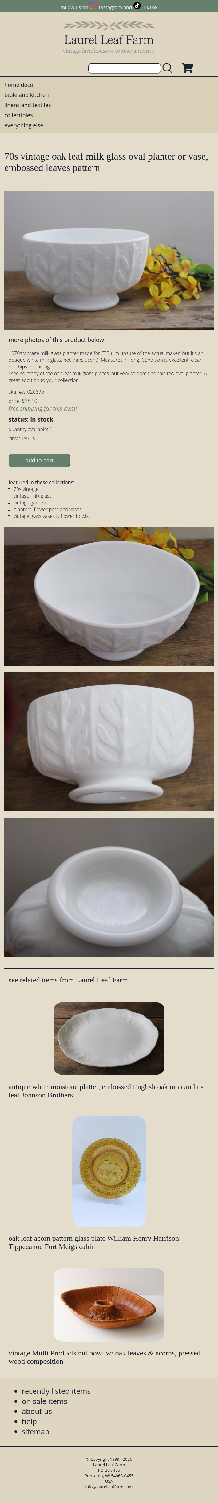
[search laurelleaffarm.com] (168, 68)
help (29, 1421)
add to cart (39, 460)
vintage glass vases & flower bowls (51, 516)
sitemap (36, 1431)
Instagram (110, 7)
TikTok (150, 7)
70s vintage (26, 489)
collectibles (18, 115)
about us (37, 1411)
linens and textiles (27, 105)
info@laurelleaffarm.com (109, 1487)
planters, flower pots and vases (48, 509)
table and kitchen (26, 94)
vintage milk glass (33, 495)
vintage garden (30, 502)
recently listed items (56, 1391)
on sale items (44, 1401)
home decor (19, 84)
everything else (23, 125)
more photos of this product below (56, 340)
